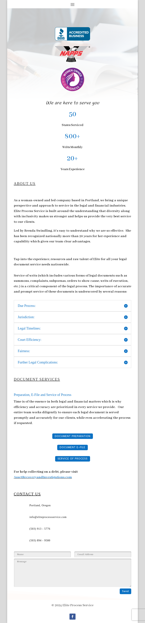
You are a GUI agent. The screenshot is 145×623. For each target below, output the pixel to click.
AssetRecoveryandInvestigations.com (43, 477)
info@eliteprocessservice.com (48, 517)
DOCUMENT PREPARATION (72, 436)
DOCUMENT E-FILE (72, 447)
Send (125, 591)
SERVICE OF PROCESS (73, 458)
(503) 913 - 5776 (39, 528)
